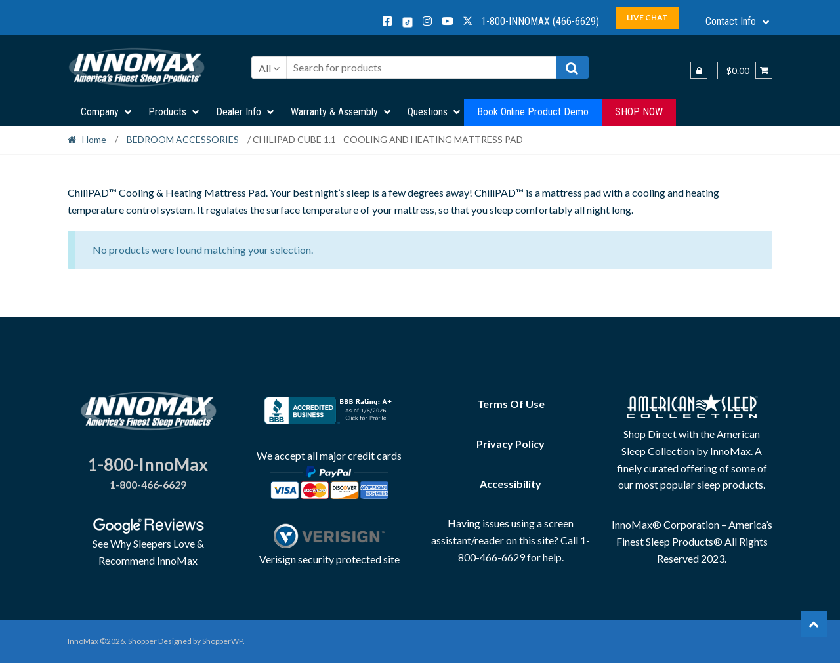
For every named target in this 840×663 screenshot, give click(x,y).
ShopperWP (222, 641)
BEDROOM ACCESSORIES (183, 139)
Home (94, 139)
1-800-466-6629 (148, 484)
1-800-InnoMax (148, 464)
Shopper (142, 641)
